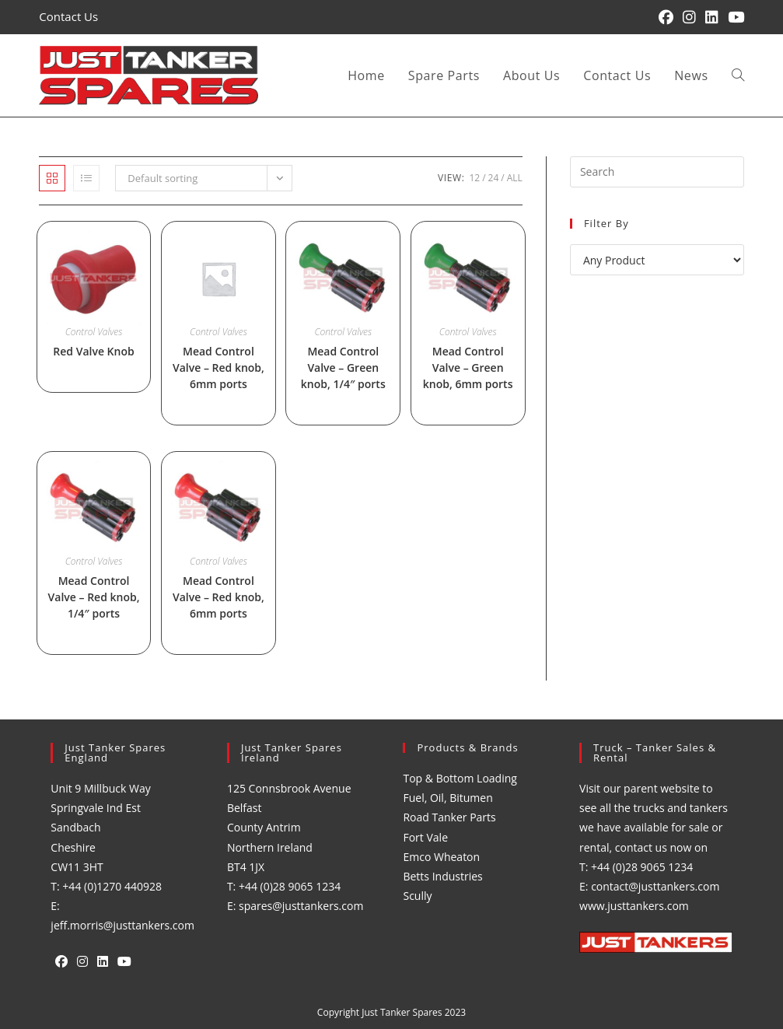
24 (493, 177)
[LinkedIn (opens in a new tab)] (712, 17)
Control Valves (94, 331)
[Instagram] (82, 961)
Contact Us (68, 16)
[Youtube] (124, 961)
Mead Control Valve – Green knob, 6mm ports (468, 367)
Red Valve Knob (93, 351)
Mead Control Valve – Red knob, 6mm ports (218, 367)
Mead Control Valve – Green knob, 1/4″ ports (343, 367)
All (515, 177)
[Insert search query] (657, 171)
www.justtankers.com (634, 905)
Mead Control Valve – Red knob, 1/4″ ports (94, 597)
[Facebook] (61, 961)
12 (474, 177)
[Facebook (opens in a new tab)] (666, 17)
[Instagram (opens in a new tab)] (689, 17)
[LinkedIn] (102, 961)
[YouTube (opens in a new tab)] (733, 17)
